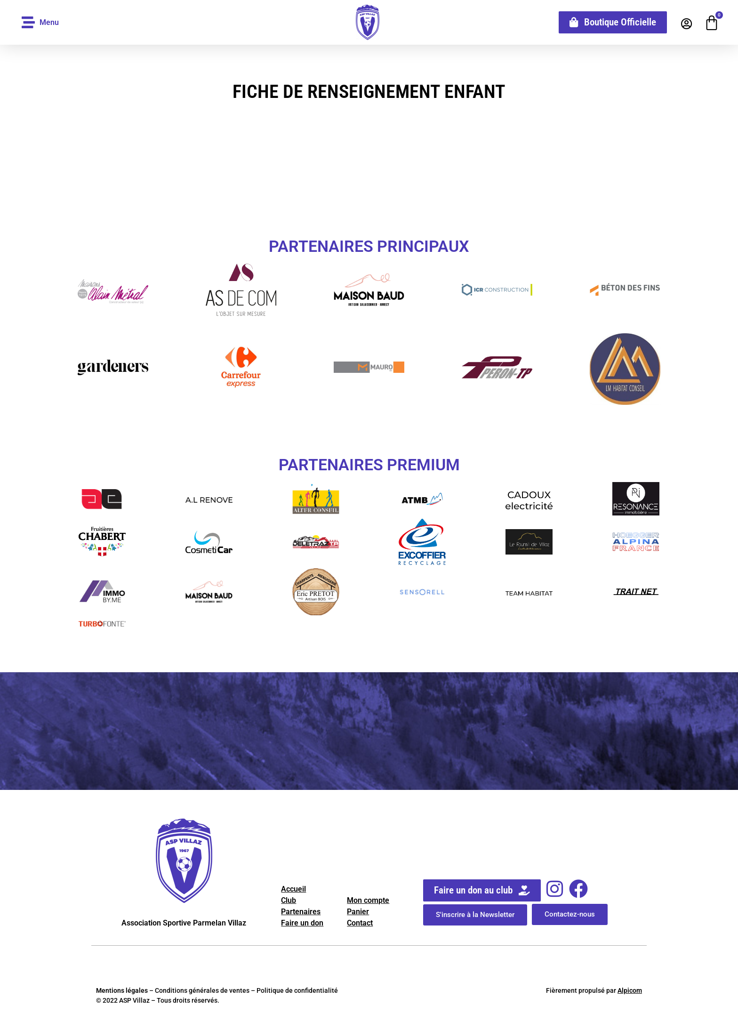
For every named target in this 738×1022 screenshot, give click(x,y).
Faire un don (302, 922)
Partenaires (301, 911)
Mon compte (368, 900)
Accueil (293, 889)
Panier (358, 911)
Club (288, 900)
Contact (360, 922)
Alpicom (630, 990)
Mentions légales (122, 990)
